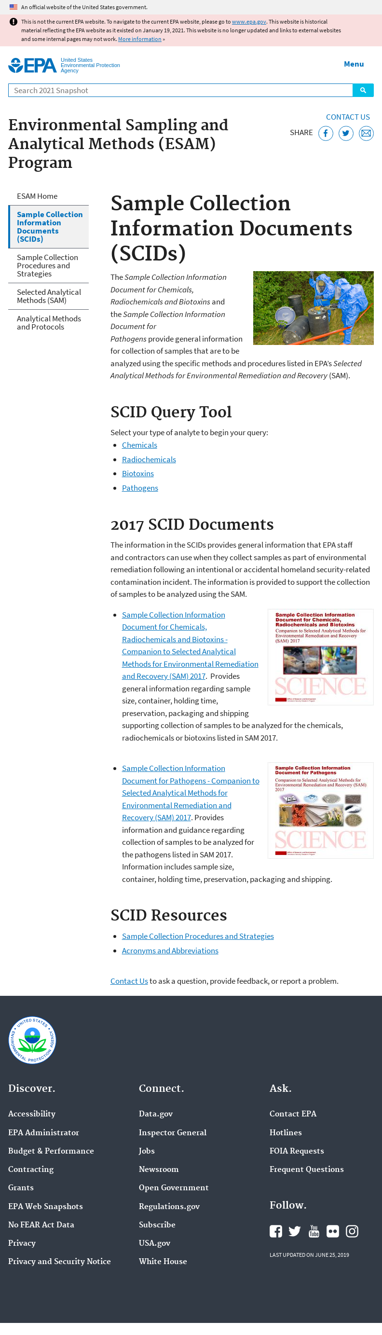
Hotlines (286, 1133)
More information (140, 38)
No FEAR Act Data (41, 1225)
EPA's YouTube (314, 1231)
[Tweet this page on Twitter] (346, 133)
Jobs (147, 1151)
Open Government (174, 1188)
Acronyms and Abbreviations (170, 950)
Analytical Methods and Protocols (49, 322)
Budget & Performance (51, 1151)
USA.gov (154, 1243)
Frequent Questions (307, 1170)
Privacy (22, 1243)
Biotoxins (138, 473)
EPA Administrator (43, 1133)
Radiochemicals (149, 459)
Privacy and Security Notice (59, 1262)
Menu (354, 63)
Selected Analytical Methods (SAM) (49, 296)
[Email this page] (366, 133)
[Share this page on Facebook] (325, 133)
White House (163, 1262)
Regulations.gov (169, 1207)
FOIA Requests (297, 1151)
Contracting (31, 1170)
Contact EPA (293, 1114)
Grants (21, 1188)
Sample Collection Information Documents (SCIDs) (50, 226)
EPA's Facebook (276, 1231)
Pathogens (140, 487)
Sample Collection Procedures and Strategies (198, 936)
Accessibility (31, 1114)
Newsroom (159, 1170)
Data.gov (156, 1114)
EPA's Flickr (333, 1231)
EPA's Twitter (294, 1231)
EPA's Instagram (352, 1231)
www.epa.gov (249, 21)
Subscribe (157, 1225)
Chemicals (139, 445)
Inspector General (172, 1133)
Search (363, 90)
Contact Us (348, 116)
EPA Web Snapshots (45, 1207)
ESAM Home (37, 196)
